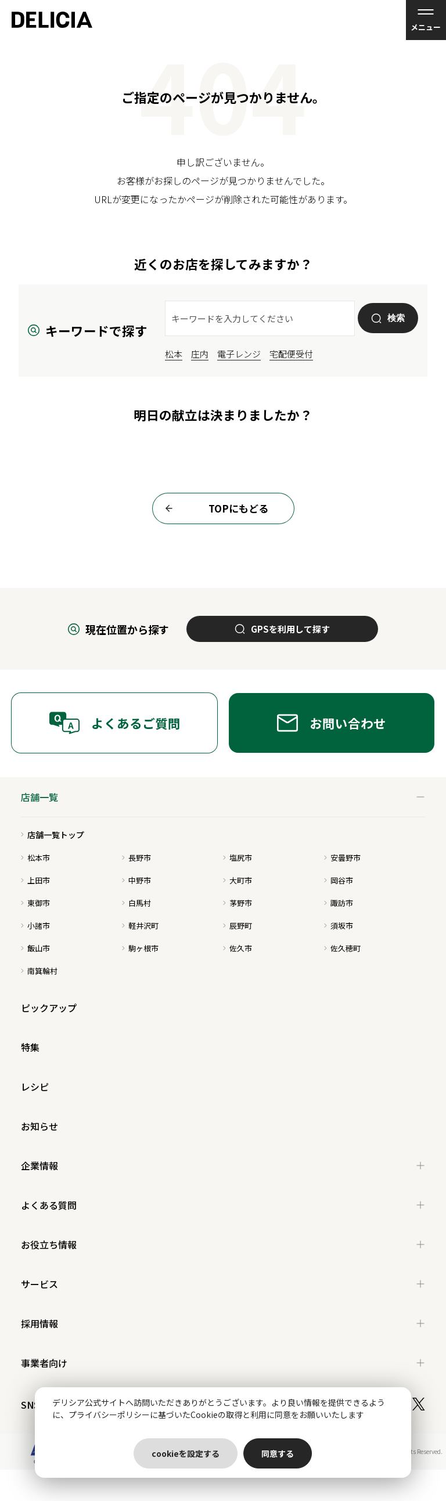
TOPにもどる (213, 508)
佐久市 (237, 948)
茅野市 (237, 902)
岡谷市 (338, 880)
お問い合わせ (331, 723)
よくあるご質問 (115, 723)
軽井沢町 (140, 925)
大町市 (237, 880)
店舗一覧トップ (52, 834)
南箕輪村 (39, 970)
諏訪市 (338, 902)
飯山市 (35, 948)
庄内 (199, 354)
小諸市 (35, 925)
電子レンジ (239, 354)
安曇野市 (342, 857)
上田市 (35, 880)
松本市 (35, 857)
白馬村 (136, 902)
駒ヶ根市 (140, 948)
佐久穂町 (342, 948)
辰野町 (237, 925)
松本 (173, 354)
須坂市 (338, 925)
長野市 (136, 857)
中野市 (136, 880)
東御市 (35, 902)
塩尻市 (237, 857)
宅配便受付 (291, 354)
